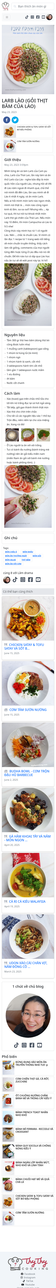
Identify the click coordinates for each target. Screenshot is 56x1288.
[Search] (32, 6)
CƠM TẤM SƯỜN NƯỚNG (28, 710)
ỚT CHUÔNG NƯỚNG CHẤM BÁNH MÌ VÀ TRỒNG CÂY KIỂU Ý (34, 1097)
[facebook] (6, 119)
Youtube (29, 1284)
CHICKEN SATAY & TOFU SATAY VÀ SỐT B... (24, 647)
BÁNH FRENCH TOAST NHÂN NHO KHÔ (32, 1114)
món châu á (11, 552)
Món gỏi (37, 556)
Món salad (10, 560)
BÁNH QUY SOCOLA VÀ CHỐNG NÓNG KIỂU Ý (33, 1147)
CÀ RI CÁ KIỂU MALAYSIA (27, 901)
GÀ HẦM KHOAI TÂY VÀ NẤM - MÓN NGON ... (27, 838)
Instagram (30, 1277)
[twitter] (15, 119)
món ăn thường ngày (16, 556)
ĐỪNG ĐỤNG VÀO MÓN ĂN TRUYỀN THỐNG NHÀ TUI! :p (32, 1063)
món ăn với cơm (13, 564)
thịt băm (26, 560)
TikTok (29, 1281)
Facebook (29, 1274)
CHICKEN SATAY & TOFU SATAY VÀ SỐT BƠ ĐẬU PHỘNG (34, 1197)
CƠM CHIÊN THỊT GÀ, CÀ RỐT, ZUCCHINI (32, 1080)
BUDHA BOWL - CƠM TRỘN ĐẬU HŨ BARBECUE (26, 773)
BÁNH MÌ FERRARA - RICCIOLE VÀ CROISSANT (34, 1130)
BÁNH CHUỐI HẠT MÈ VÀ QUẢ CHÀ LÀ (32, 1181)
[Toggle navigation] (7, 17)
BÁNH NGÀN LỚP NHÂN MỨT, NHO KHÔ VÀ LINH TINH (33, 1164)
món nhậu (28, 552)
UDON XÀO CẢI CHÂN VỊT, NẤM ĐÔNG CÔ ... (25, 965)
